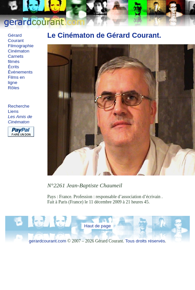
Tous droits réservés (145, 240)
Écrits (13, 66)
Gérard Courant (16, 38)
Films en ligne (16, 80)
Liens (13, 111)
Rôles (13, 87)
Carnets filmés (16, 59)
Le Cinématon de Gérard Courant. (104, 35)
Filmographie (21, 45)
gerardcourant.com (47, 240)
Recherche (18, 106)
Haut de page (97, 225)
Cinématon (18, 51)
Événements (20, 72)
